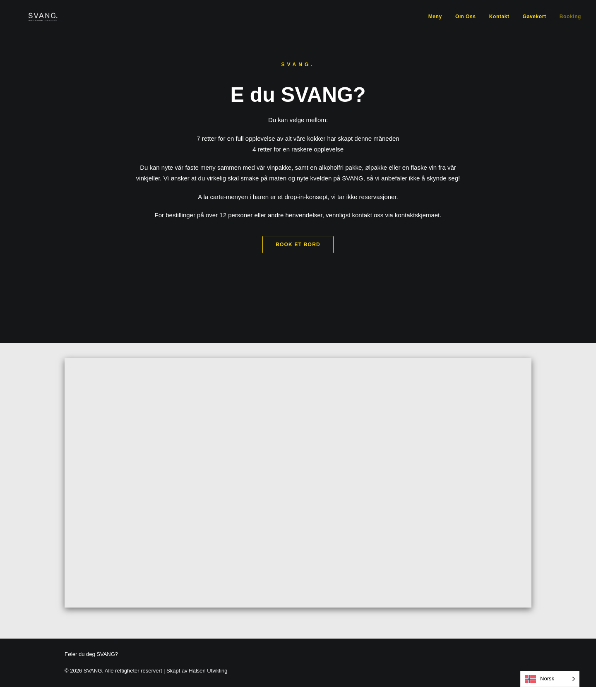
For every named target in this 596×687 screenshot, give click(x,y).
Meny (435, 23)
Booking (570, 23)
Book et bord (298, 260)
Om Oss (465, 23)
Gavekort (534, 23)
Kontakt (499, 23)
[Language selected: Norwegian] (549, 679)
